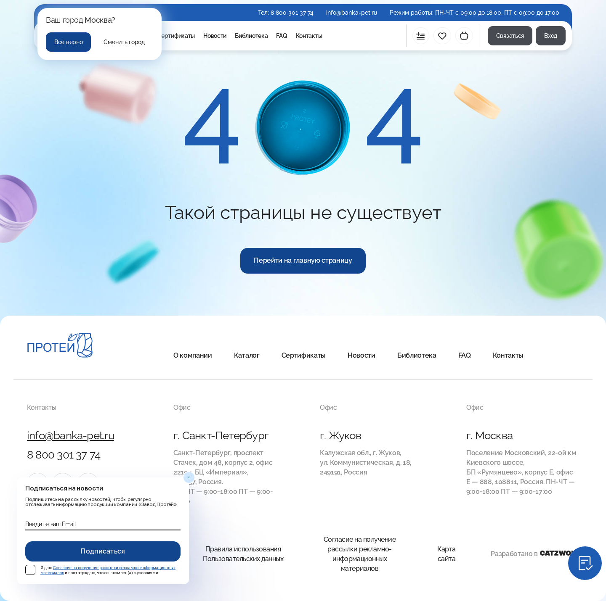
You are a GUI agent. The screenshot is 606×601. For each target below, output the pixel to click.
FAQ (281, 36)
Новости (214, 36)
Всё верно (68, 42)
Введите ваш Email (50, 524)
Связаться (510, 35)
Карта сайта (446, 554)
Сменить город (124, 42)
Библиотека (251, 36)
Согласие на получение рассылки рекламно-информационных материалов (360, 553)
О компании (192, 355)
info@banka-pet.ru (351, 12)
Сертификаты (176, 36)
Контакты (309, 36)
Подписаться (102, 551)
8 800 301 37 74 (292, 12)
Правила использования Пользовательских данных (243, 554)
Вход (550, 35)
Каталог (247, 355)
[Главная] (60, 346)
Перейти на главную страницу (303, 260)
